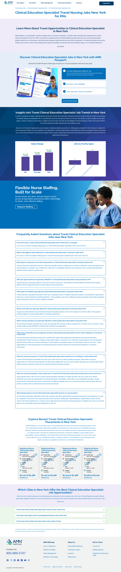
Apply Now (106, 3)
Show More (60, 46)
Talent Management (47, 3)
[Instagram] (28, 560)
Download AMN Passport (70, 101)
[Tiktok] (21, 560)
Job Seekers (20, 3)
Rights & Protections (57, 566)
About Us (79, 3)
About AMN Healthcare (75, 546)
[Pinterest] (18, 560)
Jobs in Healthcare (49, 546)
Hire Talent (32, 3)
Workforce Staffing (49, 550)
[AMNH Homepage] (8, 2)
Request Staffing (25, 207)
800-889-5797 (16, 553)
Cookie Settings (78, 566)
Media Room (72, 557)
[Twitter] (11, 560)
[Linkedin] (14, 560)
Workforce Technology (50, 557)
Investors (71, 553)
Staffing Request (98, 550)
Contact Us (96, 546)
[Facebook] (7, 560)
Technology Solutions (64, 3)
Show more (60, 501)
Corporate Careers (74, 550)
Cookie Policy (68, 566)
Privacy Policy (46, 566)
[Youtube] (25, 560)
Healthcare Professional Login (100, 554)
